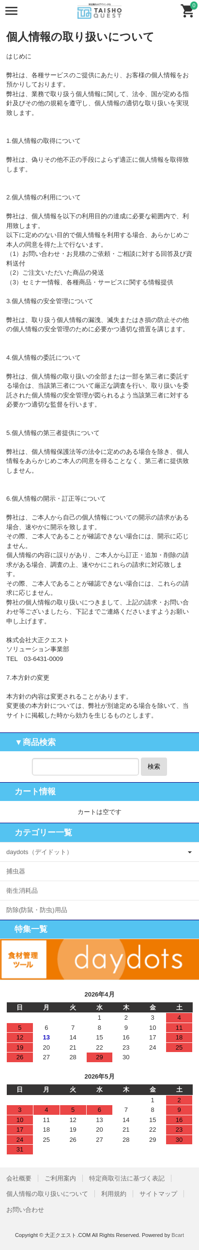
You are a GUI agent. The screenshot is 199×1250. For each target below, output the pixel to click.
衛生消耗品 (22, 890)
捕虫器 (15, 871)
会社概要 (18, 1178)
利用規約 (113, 1193)
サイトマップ (158, 1193)
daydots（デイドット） (39, 852)
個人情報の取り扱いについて (47, 1193)
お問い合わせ (25, 1209)
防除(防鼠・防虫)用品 (36, 909)
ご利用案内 (60, 1178)
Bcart (177, 1235)
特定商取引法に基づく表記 (127, 1178)
